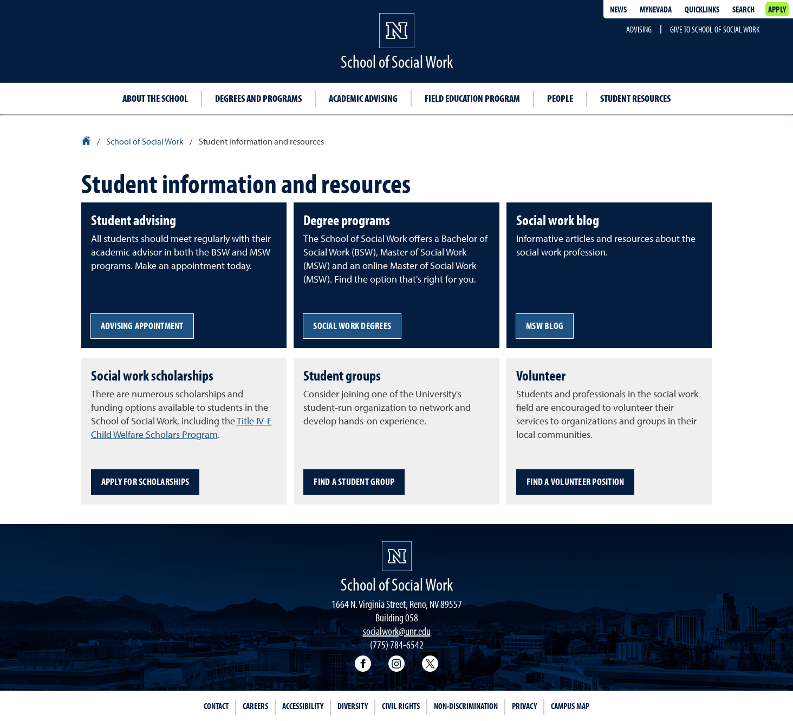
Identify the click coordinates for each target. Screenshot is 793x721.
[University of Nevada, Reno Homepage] (397, 556)
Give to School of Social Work (714, 29)
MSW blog (544, 325)
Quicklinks (702, 9)
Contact (216, 705)
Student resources (635, 98)
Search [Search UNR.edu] (743, 9)
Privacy (524, 705)
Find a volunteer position (575, 481)
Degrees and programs (258, 98)
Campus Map (570, 705)
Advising (639, 29)
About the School (155, 98)
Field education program (472, 98)
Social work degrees (352, 325)
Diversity (352, 705)
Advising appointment (142, 325)
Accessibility (302, 705)
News (618, 9)
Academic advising (363, 98)
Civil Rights (401, 705)
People (560, 98)
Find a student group (354, 481)
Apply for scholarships (145, 481)
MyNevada (656, 9)
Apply (777, 9)
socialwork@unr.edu (397, 631)
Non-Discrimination (466, 705)
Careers (255, 705)
